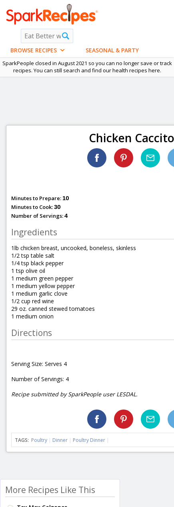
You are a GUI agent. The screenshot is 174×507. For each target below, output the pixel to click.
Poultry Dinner (89, 440)
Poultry (39, 440)
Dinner (60, 440)
